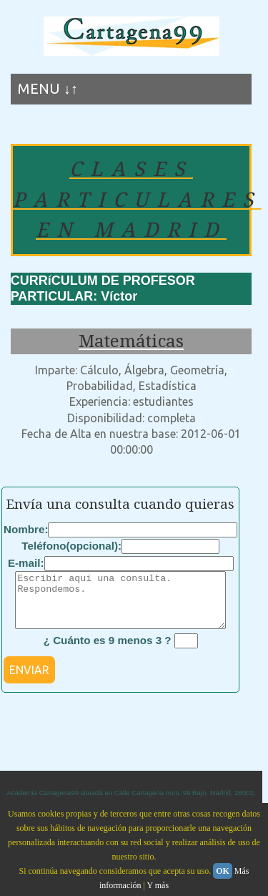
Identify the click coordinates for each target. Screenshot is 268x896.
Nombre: (26, 529)
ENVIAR (29, 680)
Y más (158, 885)
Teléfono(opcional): (71, 546)
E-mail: (26, 563)
